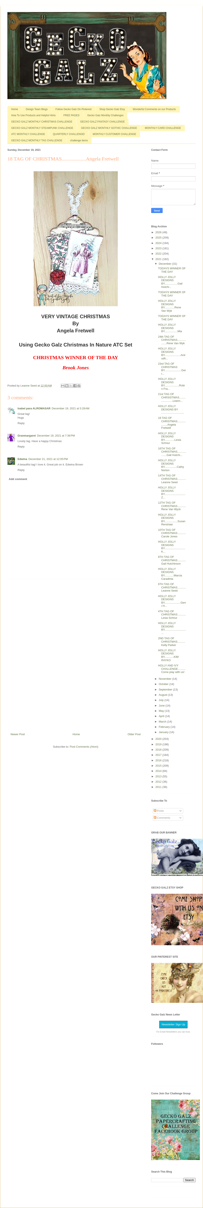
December (165, 263)
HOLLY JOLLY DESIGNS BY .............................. (171, 409)
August (163, 694)
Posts (159, 810)
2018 (158, 749)
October (164, 684)
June (162, 705)
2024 (158, 243)
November (165, 678)
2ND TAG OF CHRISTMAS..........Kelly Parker (171, 641)
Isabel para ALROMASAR (34, 408)
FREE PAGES (71, 115)
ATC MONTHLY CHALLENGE (28, 134)
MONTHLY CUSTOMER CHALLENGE (114, 134)
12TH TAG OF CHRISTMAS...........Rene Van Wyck (172, 506)
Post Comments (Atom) (84, 746)
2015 (158, 765)
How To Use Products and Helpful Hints (33, 115)
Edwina (22, 459)
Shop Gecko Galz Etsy (112, 109)
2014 (158, 771)
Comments (162, 817)
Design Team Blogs (37, 109)
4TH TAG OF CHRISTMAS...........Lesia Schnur (172, 614)
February (165, 726)
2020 (158, 738)
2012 (158, 781)
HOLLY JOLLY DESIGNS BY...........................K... (171, 546)
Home (14, 109)
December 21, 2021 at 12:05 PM (48, 459)
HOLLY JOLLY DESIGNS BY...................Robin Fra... (171, 383)
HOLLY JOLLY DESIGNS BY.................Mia (170, 328)
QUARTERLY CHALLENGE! (69, 134)
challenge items (79, 140)
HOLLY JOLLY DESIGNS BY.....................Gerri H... (172, 601)
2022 (158, 253)
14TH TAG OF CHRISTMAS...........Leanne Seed (172, 479)
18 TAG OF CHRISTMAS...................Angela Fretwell (172, 422)
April (162, 716)
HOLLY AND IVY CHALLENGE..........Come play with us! (171, 669)
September (166, 689)
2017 (158, 754)
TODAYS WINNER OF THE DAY (171, 270)
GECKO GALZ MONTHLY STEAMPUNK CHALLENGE (42, 128)
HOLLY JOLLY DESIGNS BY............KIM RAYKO (168, 655)
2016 (158, 760)
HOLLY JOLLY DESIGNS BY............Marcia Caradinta (170, 573)
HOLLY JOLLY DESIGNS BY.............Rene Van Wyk (169, 305)
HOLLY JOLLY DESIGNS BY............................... (172, 628)
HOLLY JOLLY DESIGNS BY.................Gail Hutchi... (170, 282)
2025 (158, 237)
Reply (21, 423)
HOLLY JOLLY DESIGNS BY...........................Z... (171, 492)
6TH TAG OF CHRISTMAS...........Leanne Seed (172, 587)
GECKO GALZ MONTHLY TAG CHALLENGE (36, 140)
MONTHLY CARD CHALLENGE (163, 128)
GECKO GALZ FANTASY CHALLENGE (102, 121)
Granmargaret (27, 435)
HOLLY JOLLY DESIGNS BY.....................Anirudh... (171, 353)
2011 (158, 787)
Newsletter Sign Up (173, 1024)
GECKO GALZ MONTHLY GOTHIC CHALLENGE (109, 128)
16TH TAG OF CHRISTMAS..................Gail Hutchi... (172, 452)
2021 (158, 259)
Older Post (134, 734)
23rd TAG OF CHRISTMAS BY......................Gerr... (172, 368)
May (162, 710)
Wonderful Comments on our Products (154, 109)
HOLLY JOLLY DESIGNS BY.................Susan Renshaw (171, 519)
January (164, 732)
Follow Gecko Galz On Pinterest (73, 109)
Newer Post (18, 734)
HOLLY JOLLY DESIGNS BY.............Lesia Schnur (169, 438)
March (163, 721)
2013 (158, 776)
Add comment (18, 479)
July (162, 700)
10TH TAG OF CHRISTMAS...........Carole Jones (172, 533)
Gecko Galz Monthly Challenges (105, 115)
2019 (158, 744)
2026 (158, 232)
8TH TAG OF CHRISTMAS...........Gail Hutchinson (172, 560)
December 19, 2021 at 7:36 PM (56, 435)
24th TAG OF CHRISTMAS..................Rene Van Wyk (172, 340)
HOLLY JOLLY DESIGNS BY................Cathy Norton (171, 465)
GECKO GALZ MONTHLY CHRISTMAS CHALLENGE (41, 121)
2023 (158, 248)
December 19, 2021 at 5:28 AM (70, 408)
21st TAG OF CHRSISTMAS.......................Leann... (171, 397)
